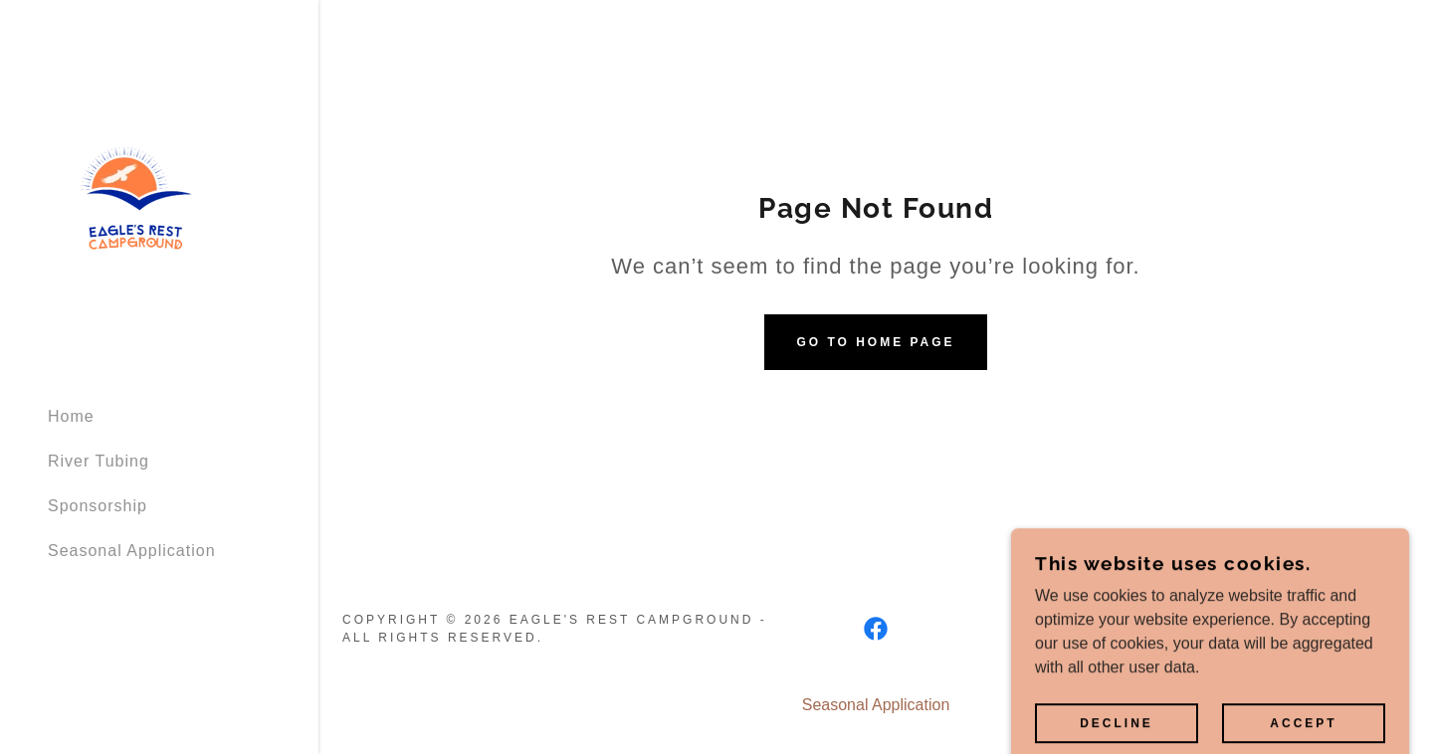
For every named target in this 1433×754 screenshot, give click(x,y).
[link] (132, 193)
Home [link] (71, 416)
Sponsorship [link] (97, 505)
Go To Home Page (875, 342)
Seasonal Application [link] (132, 550)
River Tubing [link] (98, 461)
